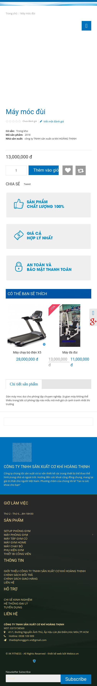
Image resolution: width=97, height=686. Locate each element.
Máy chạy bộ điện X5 (27, 352)
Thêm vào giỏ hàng (46, 170)
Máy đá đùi (69, 352)
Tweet (27, 184)
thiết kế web (55, 653)
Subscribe (76, 679)
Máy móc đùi (27, 13)
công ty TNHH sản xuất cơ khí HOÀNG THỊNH (50, 138)
